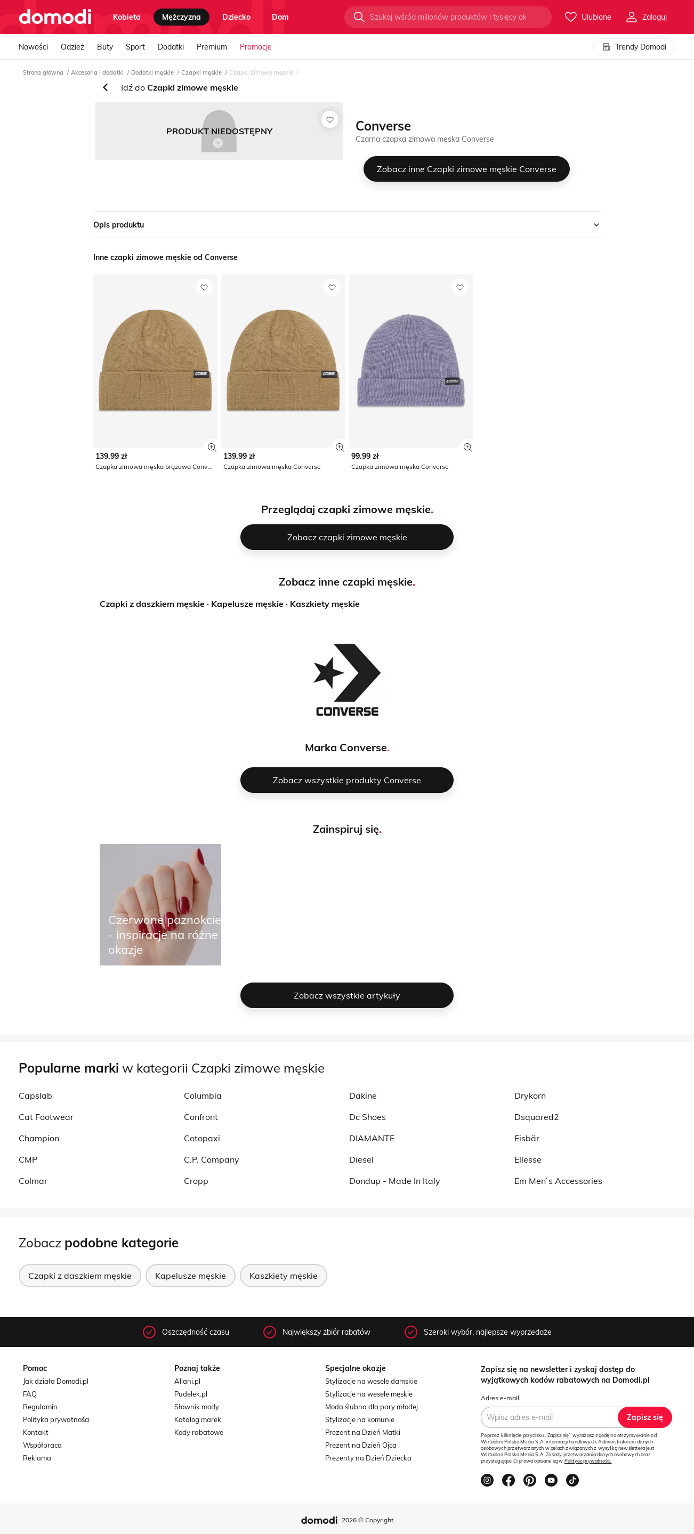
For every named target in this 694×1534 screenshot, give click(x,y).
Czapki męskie (201, 72)
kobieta (127, 17)
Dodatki (171, 47)
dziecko (236, 17)
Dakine (363, 1095)
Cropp (196, 1180)
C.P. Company (211, 1159)
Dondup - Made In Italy (394, 1180)
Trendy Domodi (634, 47)
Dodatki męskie (152, 72)
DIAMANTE (371, 1138)
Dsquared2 (536, 1116)
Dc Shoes (367, 1116)
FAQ (30, 1394)
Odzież (72, 47)
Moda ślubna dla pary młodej (371, 1406)
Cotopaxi (202, 1138)
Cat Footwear (46, 1116)
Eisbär (526, 1138)
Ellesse (528, 1159)
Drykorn (530, 1095)
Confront (201, 1116)
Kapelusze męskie (247, 603)
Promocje (256, 47)
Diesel (361, 1159)
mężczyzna (181, 17)
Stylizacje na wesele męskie (369, 1394)
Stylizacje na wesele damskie (371, 1381)
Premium (212, 47)
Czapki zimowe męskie (261, 72)
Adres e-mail (500, 1398)
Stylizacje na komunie (359, 1419)
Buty (105, 47)
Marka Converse (346, 747)
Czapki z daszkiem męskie (152, 603)
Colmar (33, 1180)
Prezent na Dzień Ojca (361, 1445)
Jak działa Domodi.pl (55, 1381)
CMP (28, 1159)
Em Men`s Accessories (558, 1180)
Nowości (33, 47)
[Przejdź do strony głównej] (55, 17)
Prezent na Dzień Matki (362, 1432)
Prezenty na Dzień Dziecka (368, 1458)
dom (280, 17)
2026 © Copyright (367, 1520)
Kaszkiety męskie (325, 603)
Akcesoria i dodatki (97, 72)
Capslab (35, 1095)
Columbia (203, 1095)
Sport (135, 47)
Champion (39, 1138)
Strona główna (43, 72)
